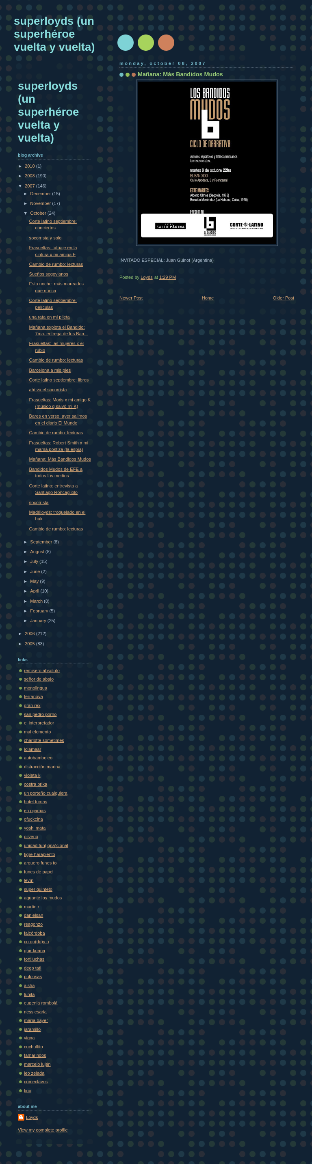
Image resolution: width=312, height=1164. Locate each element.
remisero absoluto (42, 670)
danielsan (33, 915)
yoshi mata (35, 828)
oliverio (31, 836)
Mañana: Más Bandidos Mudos (60, 459)
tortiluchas (34, 959)
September (41, 541)
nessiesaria (35, 1011)
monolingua (35, 687)
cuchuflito (33, 1046)
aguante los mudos (43, 897)
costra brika (35, 784)
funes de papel (38, 871)
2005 (30, 643)
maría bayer (36, 1020)
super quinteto (38, 889)
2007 (30, 185)
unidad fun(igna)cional (46, 845)
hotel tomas (35, 801)
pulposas (33, 976)
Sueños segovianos (48, 274)
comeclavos (36, 1081)
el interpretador (39, 722)
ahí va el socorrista (48, 389)
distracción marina (42, 766)
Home (208, 297)
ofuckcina (33, 819)
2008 (30, 175)
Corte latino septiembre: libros (59, 379)
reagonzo (33, 924)
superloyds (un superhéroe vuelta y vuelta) (54, 34)
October (38, 213)
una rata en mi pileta (49, 317)
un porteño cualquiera (45, 793)
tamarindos (35, 1055)
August (37, 551)
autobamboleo (38, 757)
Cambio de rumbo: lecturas (56, 264)
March (37, 601)
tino (27, 1090)
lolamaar (32, 749)
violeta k (32, 775)
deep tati (32, 968)
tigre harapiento (39, 854)
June (35, 571)
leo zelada (34, 1073)
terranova (33, 696)
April (35, 590)
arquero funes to (40, 862)
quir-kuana (34, 950)
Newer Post (131, 297)
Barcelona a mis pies (50, 370)
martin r (31, 906)
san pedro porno (40, 714)
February (39, 610)
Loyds (32, 1117)
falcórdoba (34, 933)
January (38, 620)
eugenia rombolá (40, 1002)
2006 (30, 633)
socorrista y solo (45, 237)
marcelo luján (37, 1064)
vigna (29, 1037)
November (41, 203)
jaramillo (32, 1029)
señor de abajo (39, 679)
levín (28, 880)
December (41, 193)
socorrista (39, 502)
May (35, 581)
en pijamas (35, 810)
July (34, 561)
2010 (30, 166)
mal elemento (37, 731)
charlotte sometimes (44, 740)
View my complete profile (43, 1129)
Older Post (283, 297)
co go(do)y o (36, 941)
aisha (29, 985)
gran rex (32, 705)
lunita (29, 994)
